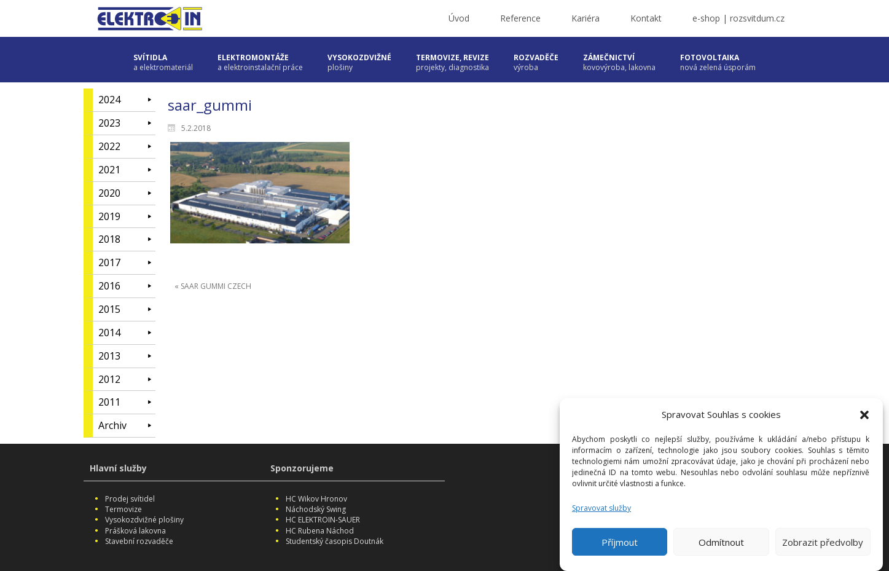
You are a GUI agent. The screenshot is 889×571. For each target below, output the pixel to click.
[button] (864, 419)
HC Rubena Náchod (320, 531)
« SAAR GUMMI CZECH (212, 286)
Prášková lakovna (135, 531)
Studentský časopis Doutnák (334, 541)
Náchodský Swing (316, 509)
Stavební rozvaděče (139, 541)
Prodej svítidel (130, 499)
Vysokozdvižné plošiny (144, 519)
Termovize (123, 509)
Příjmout (619, 546)
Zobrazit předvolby (822, 546)
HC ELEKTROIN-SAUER (323, 519)
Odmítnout (721, 546)
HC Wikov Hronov (316, 499)
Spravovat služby (601, 513)
